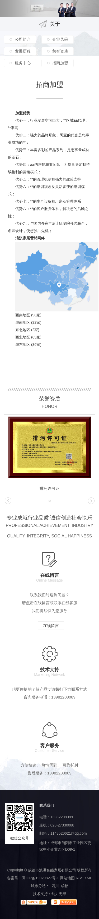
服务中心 (23, 63)
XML (88, 878)
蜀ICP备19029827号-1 (40, 878)
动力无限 (58, 894)
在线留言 (51, 625)
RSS (79, 878)
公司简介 (23, 39)
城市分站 (38, 886)
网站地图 (67, 878)
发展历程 (23, 51)
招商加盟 (60, 63)
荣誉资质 (60, 51)
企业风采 (60, 39)
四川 (55, 886)
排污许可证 (49, 488)
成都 (64, 886)
